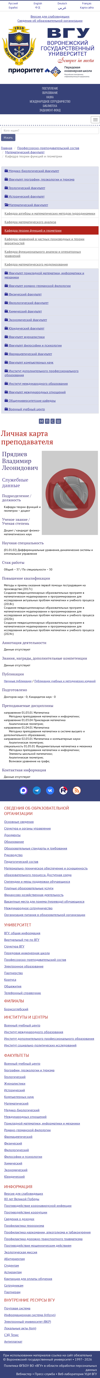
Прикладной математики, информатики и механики (42, 1123)
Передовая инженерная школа (27, 953)
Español (13, 7)
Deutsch (62, 3)
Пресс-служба (45, 1374)
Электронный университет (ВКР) (27, 1321)
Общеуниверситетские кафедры (30, 400)
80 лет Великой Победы (21, 1199)
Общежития (12, 986)
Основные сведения (19, 822)
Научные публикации (18, 681)
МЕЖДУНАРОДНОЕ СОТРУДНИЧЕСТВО (50, 101)
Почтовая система (17, 1308)
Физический (13, 1143)
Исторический (14, 1090)
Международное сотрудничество (28, 908)
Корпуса (10, 979)
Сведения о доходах (19, 1219)
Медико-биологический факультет (32, 171)
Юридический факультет (24, 328)
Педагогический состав (21, 861)
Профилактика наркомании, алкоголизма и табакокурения (47, 1232)
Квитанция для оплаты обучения (28, 1279)
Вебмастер (24, 1374)
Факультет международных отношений (35, 392)
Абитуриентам (14, 1259)
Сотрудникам (13, 1285)
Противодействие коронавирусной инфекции (38, 1205)
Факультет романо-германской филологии (38, 286)
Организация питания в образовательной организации (44, 915)
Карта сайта (87, 7)
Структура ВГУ (14, 946)
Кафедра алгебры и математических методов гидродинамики (50, 213)
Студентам (11, 1265)
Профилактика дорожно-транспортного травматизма (43, 1239)
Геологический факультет (25, 188)
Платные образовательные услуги (28, 888)
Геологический (15, 1077)
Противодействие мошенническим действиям (37, 1245)
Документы (12, 835)
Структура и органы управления (27, 828)
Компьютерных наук (19, 1097)
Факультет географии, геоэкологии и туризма (39, 179)
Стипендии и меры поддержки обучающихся (37, 881)
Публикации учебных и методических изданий (65, 681)
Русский (13, 3)
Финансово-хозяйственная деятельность (33, 895)
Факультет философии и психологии (33, 345)
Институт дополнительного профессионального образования (49, 1038)
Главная (6, 148)
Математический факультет (24, 152)
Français (86, 3)
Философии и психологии (23, 1156)
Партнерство (13, 973)
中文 (38, 7)
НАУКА (50, 97)
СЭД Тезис (11, 1335)
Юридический (14, 1176)
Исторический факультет (24, 196)
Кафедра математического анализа (30, 222)
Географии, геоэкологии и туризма (29, 1070)
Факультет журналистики (25, 337)
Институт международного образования (36, 383)
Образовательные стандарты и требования (35, 848)
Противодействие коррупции (25, 1212)
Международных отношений (25, 1117)
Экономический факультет (26, 320)
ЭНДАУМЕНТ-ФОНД (50, 110)
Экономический (15, 1170)
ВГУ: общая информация (22, 933)
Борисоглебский (16, 1009)
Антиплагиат (13, 1341)
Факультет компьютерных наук (29, 362)
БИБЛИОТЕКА (50, 105)
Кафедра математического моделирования (36, 264)
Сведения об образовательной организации (50, 20)
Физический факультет (23, 294)
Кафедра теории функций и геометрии (33, 230)
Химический (13, 1163)
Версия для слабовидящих (50, 16)
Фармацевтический (18, 1137)
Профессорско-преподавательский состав (48, 148)
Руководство (13, 855)
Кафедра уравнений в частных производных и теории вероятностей (44, 241)
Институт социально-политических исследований (40, 1045)
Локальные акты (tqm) (20, 1328)
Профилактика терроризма (24, 1225)
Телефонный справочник (22, 993)
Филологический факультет (26, 303)
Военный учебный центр (25, 409)
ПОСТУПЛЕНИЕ (50, 88)
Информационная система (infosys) (30, 1315)
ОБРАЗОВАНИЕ (50, 92)
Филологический (16, 1150)
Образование (14, 842)
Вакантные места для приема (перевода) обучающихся (44, 901)
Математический (16, 1103)
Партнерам (12, 1292)
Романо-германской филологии (27, 1130)
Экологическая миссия (20, 1252)
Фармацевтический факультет (28, 354)
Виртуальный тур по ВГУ (21, 940)
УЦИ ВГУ (90, 1374)
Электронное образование (23, 966)
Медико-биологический (22, 1110)
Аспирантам (13, 1272)
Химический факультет (23, 311)
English (38, 3)
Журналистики (14, 1083)
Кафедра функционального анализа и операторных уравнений (43, 254)
